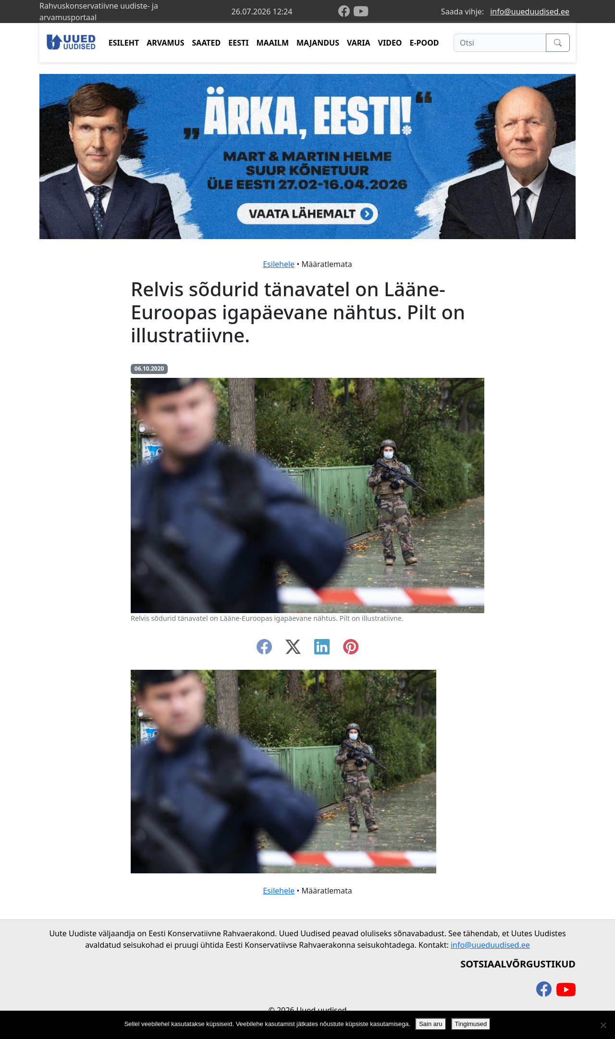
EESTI (238, 42)
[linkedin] (321, 649)
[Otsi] (500, 43)
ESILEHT (124, 42)
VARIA (358, 42)
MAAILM (272, 42)
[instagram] (350, 649)
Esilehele (279, 264)
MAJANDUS (317, 42)
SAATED (206, 42)
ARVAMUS (165, 42)
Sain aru (430, 1023)
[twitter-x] (293, 649)
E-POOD (424, 42)
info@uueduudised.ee (529, 11)
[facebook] (346, 11)
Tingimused (471, 1023)
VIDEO (390, 42)
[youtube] (361, 11)
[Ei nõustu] (603, 1025)
